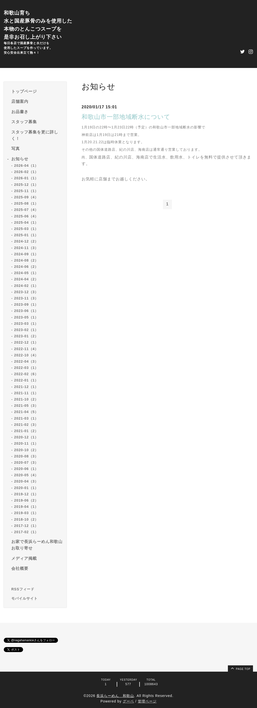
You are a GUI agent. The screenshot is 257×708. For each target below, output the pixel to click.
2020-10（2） (26, 450)
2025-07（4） (26, 210)
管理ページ (147, 701)
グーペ (128, 701)
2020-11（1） (26, 443)
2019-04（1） (26, 507)
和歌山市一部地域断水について (126, 116)
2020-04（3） (26, 481)
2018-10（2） (26, 519)
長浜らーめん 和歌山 (115, 696)
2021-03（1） (26, 418)
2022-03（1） (26, 368)
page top (240, 668)
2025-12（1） (26, 185)
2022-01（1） (26, 380)
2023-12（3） (26, 292)
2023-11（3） (26, 298)
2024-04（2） (26, 279)
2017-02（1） (26, 532)
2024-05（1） (26, 273)
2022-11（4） (26, 349)
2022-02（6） (26, 374)
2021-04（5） (26, 412)
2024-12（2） (26, 241)
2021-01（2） (26, 431)
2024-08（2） (26, 260)
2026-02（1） (26, 172)
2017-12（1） (26, 526)
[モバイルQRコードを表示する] (37, 598)
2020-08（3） (26, 456)
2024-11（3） (26, 248)
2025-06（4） (26, 216)
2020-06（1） (26, 469)
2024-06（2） (26, 267)
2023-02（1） (26, 330)
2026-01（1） (26, 178)
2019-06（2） (26, 500)
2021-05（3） (26, 406)
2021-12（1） (26, 387)
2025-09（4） (26, 197)
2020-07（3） (26, 462)
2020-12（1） (26, 437)
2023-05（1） (26, 317)
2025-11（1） (26, 191)
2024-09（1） (26, 254)
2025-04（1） (26, 222)
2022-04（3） (26, 361)
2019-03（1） (26, 513)
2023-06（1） (26, 311)
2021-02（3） (26, 425)
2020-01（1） (26, 488)
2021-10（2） (26, 399)
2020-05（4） (26, 475)
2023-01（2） (26, 336)
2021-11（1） (26, 393)
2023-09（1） (26, 304)
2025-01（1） (26, 235)
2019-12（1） (26, 494)
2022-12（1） (26, 342)
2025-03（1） (26, 229)
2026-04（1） (26, 166)
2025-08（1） (26, 203)
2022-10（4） (26, 355)
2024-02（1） (26, 286)
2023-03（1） (26, 324)
